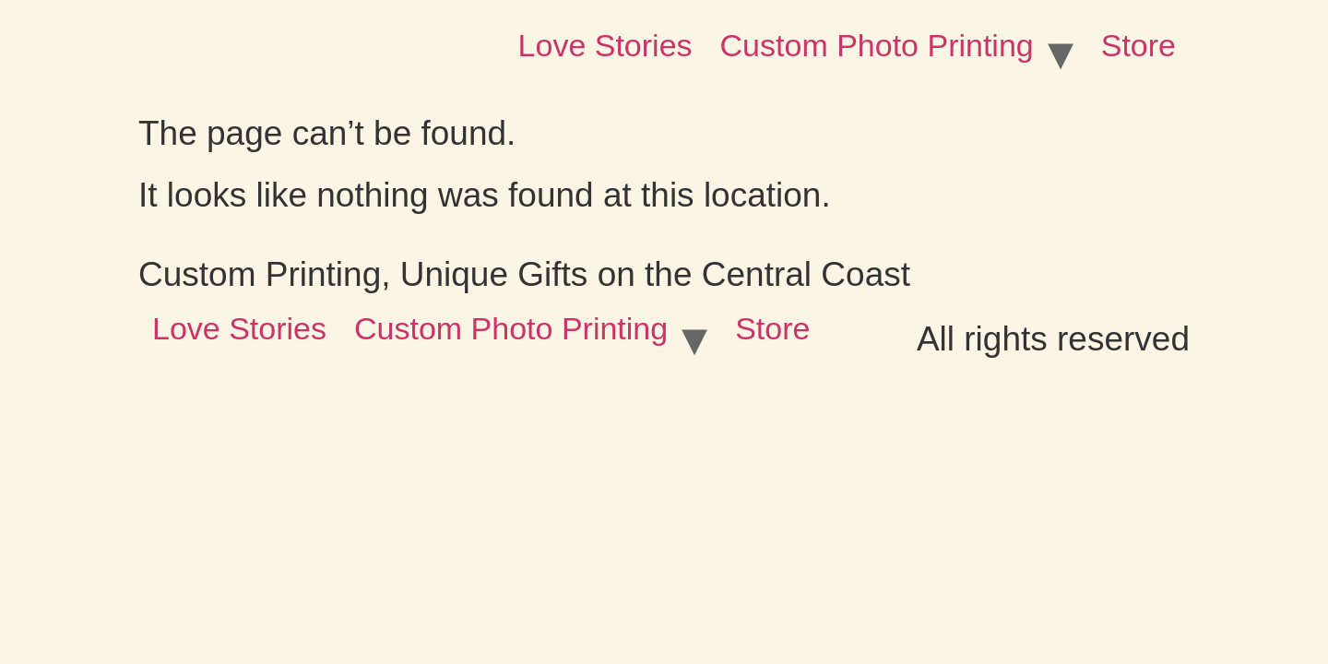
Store (1138, 45)
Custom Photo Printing (877, 45)
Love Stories (605, 45)
